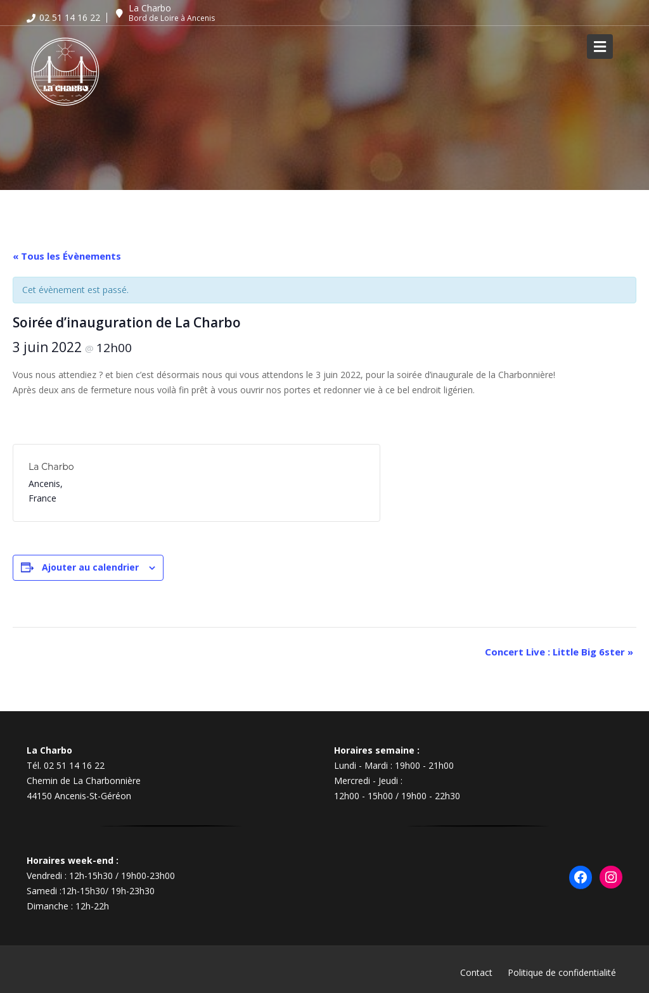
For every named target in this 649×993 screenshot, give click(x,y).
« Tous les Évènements (67, 256)
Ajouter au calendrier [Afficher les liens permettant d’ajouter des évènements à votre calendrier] (90, 567)
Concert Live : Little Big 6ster (559, 651)
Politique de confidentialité (562, 972)
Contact (476, 972)
